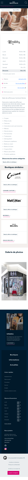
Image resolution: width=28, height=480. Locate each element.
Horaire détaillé (7, 423)
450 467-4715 (22, 79)
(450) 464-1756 (7, 440)
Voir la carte (22, 87)
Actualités (14, 365)
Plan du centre (7, 379)
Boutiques (14, 355)
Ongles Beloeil (8, 240)
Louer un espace (13, 472)
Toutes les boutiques (5, 9)
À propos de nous (8, 376)
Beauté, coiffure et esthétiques (9, 162)
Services (6, 385)
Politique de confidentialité (14, 464)
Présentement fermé (7, 6)
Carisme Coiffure (9, 190)
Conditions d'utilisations (14, 462)
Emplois (6, 388)
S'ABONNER (10, 343)
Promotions (6, 382)
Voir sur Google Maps (9, 438)
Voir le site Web (21, 83)
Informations (14, 360)
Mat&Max (6, 215)
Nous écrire (6, 442)
